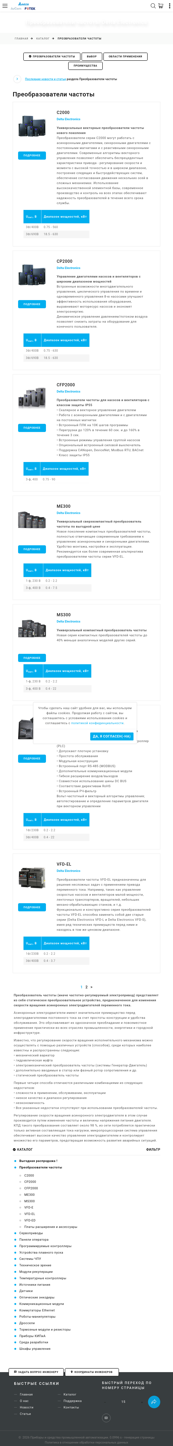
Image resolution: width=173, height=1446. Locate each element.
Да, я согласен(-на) (112, 736)
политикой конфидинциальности (97, 723)
